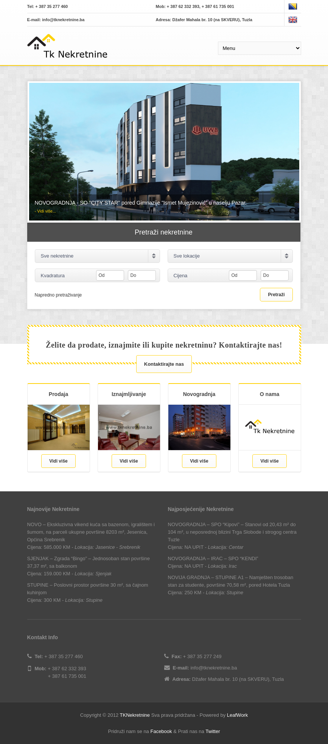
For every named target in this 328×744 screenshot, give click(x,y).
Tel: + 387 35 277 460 (47, 6)
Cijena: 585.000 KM (48, 547)
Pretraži (276, 294)
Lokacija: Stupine (84, 600)
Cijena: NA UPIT (186, 547)
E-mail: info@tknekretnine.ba (56, 19)
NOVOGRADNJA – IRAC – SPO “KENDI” (213, 558)
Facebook (161, 731)
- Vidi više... (45, 211)
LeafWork (237, 715)
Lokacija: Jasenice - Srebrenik (107, 547)
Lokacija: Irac (222, 566)
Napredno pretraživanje (58, 294)
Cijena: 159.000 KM (48, 573)
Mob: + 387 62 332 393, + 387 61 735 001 (195, 6)
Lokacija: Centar (225, 547)
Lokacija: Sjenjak (93, 573)
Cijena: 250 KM (185, 592)
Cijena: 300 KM (44, 600)
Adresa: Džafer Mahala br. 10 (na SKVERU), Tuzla (204, 19)
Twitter (212, 731)
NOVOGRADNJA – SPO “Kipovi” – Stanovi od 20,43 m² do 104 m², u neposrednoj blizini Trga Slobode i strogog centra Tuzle (232, 532)
